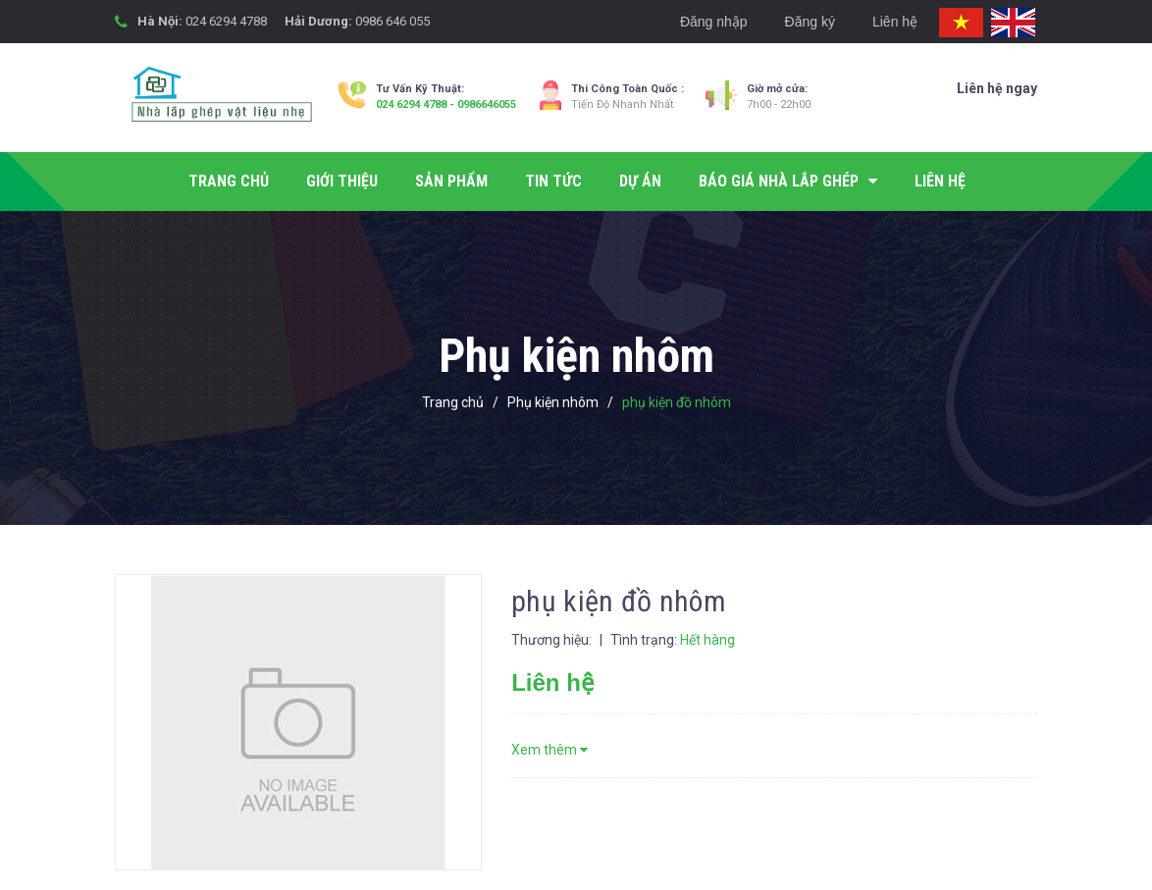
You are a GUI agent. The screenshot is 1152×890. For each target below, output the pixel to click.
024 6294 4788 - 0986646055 (446, 104)
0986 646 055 (392, 21)
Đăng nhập (714, 21)
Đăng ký (810, 21)
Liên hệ (894, 21)
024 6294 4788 (226, 21)
